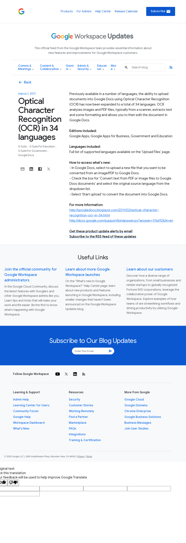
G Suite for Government (32, 150)
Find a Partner (78, 417)
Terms (89, 456)
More (113, 67)
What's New (21, 428)
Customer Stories (81, 405)
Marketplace (77, 423)
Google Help (22, 417)
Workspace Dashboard (29, 423)
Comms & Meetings (26, 67)
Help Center (103, 11)
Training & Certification (85, 440)
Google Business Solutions (142, 417)
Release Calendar (126, 11)
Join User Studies (136, 428)
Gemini (70, 67)
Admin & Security (84, 67)
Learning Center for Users (31, 405)
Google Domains (135, 405)
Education (102, 67)
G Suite (22, 146)
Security (74, 399)
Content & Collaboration (50, 67)
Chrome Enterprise (137, 411)
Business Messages (137, 423)
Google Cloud (134, 399)
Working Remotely (81, 411)
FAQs (72, 428)
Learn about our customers (149, 269)
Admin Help (21, 399)
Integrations (77, 434)
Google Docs (26, 155)
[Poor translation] (13, 483)
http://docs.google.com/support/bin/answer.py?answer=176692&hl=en (121, 221)
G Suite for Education (42, 146)
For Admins (84, 11)
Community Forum (26, 411)
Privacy (80, 456)
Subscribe (161, 11)
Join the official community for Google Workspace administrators (30, 274)
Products (66, 11)
